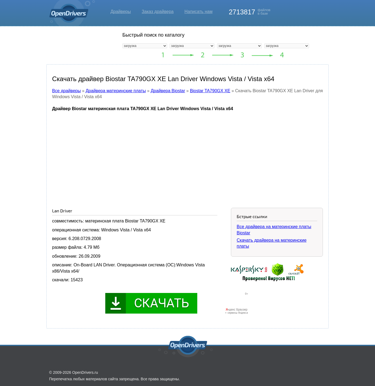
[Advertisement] (187, 155)
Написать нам (198, 11)
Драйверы (120, 11)
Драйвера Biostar (168, 90)
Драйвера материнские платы (116, 90)
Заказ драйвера (158, 11)
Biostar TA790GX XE (210, 90)
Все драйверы (66, 90)
